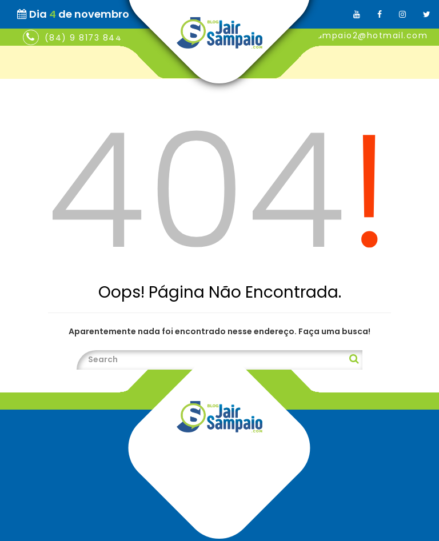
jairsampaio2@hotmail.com (362, 35)
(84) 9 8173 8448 (86, 37)
